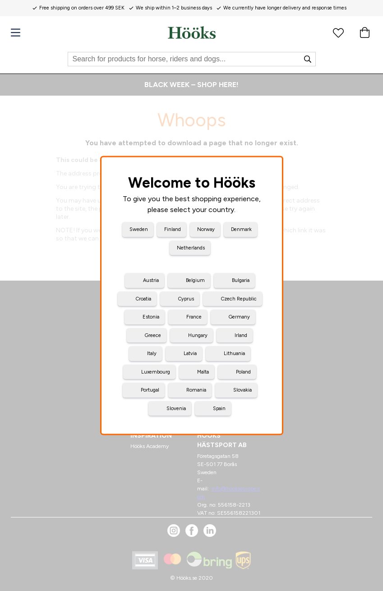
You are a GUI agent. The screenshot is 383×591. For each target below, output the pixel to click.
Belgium (195, 280)
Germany (239, 317)
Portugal (150, 390)
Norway (206, 229)
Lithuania (234, 353)
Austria (151, 280)
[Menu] (15, 32)
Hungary (198, 335)
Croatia (143, 298)
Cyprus (186, 298)
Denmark (241, 229)
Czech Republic (239, 298)
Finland (172, 229)
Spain (219, 408)
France (194, 317)
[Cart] (364, 32)
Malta (203, 371)
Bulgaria (240, 280)
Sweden (138, 229)
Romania (196, 390)
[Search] (192, 59)
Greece (153, 335)
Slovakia (242, 390)
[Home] (192, 32)
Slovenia (176, 408)
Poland (243, 371)
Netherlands (191, 247)
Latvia (190, 353)
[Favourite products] (338, 32)
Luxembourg (155, 371)
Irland (241, 335)
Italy (152, 353)
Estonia (151, 317)
